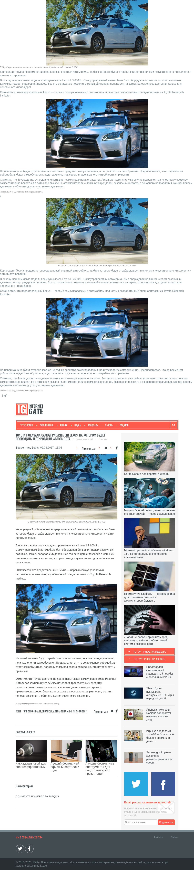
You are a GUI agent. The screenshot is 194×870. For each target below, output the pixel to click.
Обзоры (107, 425)
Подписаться (166, 822)
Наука (76, 425)
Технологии (26, 425)
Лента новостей (85, 439)
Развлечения (44, 425)
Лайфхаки (91, 425)
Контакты (158, 837)
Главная (102, 439)
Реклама (174, 837)
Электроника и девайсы (37, 711)
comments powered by (37, 784)
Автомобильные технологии (70, 711)
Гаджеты (123, 425)
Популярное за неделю (149, 651)
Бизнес (62, 425)
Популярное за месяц (149, 659)
